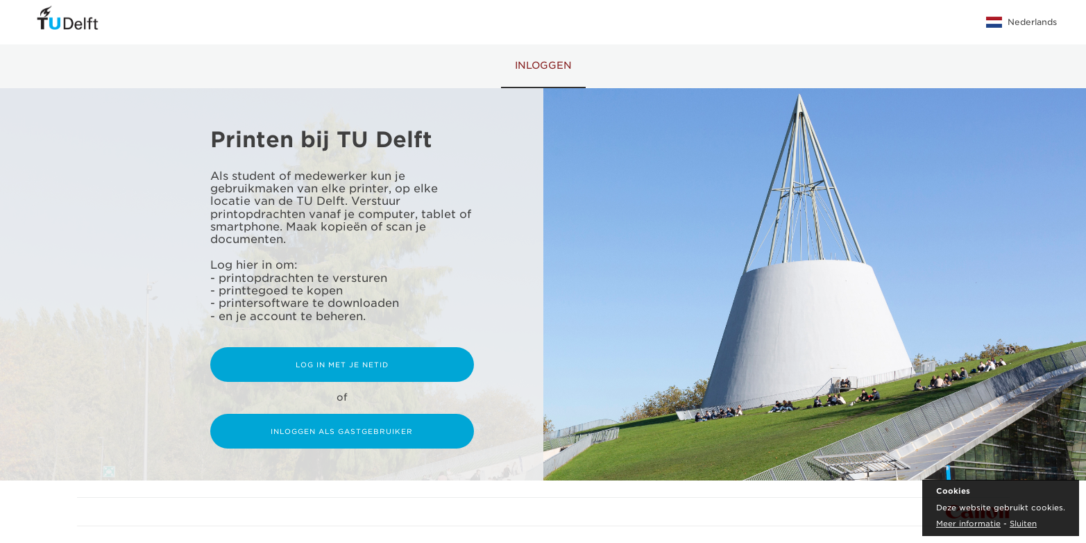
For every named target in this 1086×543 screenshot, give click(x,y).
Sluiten (1023, 523)
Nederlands (1021, 22)
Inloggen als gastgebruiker (342, 431)
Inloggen (543, 65)
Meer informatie (968, 523)
